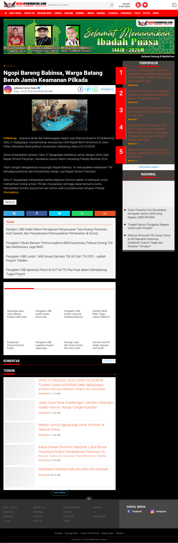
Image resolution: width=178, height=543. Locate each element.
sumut (67, 520)
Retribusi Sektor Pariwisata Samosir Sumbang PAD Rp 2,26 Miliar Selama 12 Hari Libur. (151, 126)
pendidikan (154, 13)
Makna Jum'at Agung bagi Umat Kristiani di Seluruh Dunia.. (69, 428)
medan (110, 13)
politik (37, 520)
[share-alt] (13, 213)
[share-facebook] (80, 89)
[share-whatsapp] (95, 89)
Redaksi (123, 533)
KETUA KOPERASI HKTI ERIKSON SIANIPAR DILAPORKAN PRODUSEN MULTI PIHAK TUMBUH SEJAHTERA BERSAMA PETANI (150, 79)
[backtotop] (89, 499)
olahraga (138, 13)
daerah (70, 13)
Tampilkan (109, 361)
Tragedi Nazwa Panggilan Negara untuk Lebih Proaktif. (148, 248)
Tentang (55, 533)
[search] (80, 5)
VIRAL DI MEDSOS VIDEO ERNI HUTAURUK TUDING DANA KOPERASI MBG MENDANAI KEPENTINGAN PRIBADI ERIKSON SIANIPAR (75, 389)
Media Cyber (109, 533)
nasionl (38, 516)
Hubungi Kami (69, 533)
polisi (167, 13)
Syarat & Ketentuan (90, 533)
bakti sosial (18, 13)
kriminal (98, 13)
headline (83, 13)
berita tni (35, 13)
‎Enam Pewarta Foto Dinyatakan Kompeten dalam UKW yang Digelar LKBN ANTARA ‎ (147, 236)
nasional (123, 13)
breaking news (53, 13)
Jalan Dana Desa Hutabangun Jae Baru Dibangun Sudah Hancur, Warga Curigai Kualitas (76, 408)
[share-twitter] (88, 89)
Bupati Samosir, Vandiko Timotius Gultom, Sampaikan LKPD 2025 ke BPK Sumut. (152, 175)
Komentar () (107, 89)
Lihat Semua (60, 492)
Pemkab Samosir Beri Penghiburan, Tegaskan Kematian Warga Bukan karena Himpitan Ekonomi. (151, 105)
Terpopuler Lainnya (148, 189)
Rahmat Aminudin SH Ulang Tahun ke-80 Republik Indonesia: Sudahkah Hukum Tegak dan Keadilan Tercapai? (149, 263)
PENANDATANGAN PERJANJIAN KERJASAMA (70, 472)
